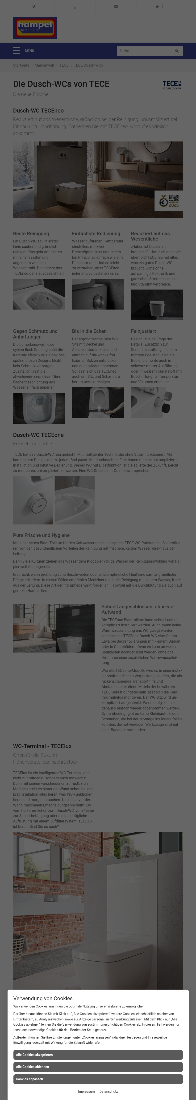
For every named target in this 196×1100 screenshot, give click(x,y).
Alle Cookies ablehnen (32, 1067)
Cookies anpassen (29, 1079)
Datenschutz (109, 1091)
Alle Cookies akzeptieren (34, 1055)
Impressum (86, 1091)
